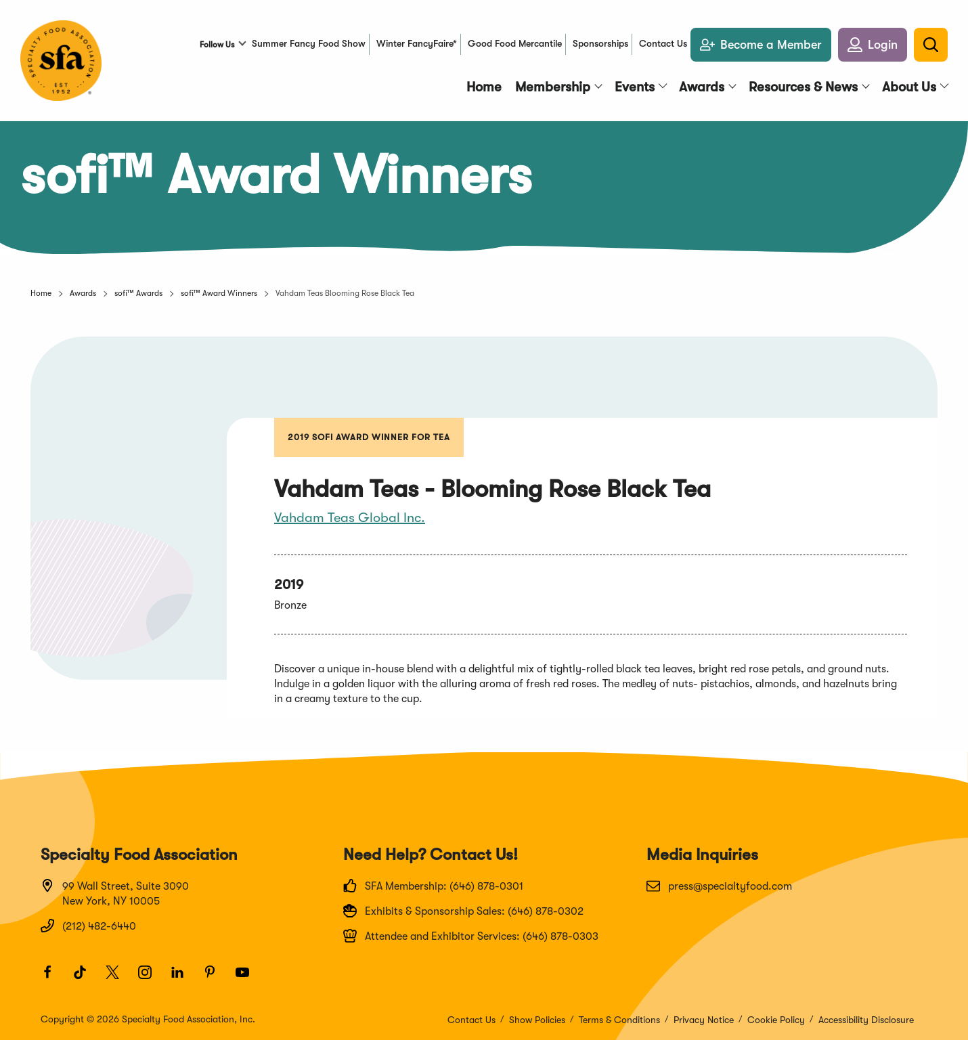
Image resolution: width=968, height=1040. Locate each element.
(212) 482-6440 (88, 925)
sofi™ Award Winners (219, 293)
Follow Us (217, 44)
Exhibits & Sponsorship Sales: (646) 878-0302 (463, 910)
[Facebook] (53, 978)
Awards (83, 293)
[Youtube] (248, 978)
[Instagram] (151, 978)
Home (40, 293)
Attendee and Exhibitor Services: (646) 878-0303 (470, 935)
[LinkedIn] (183, 978)
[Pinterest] (216, 978)
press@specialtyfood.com (719, 885)
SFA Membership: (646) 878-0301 (433, 885)
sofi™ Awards (138, 293)
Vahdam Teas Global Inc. (349, 517)
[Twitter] (118, 978)
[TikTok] (86, 978)
